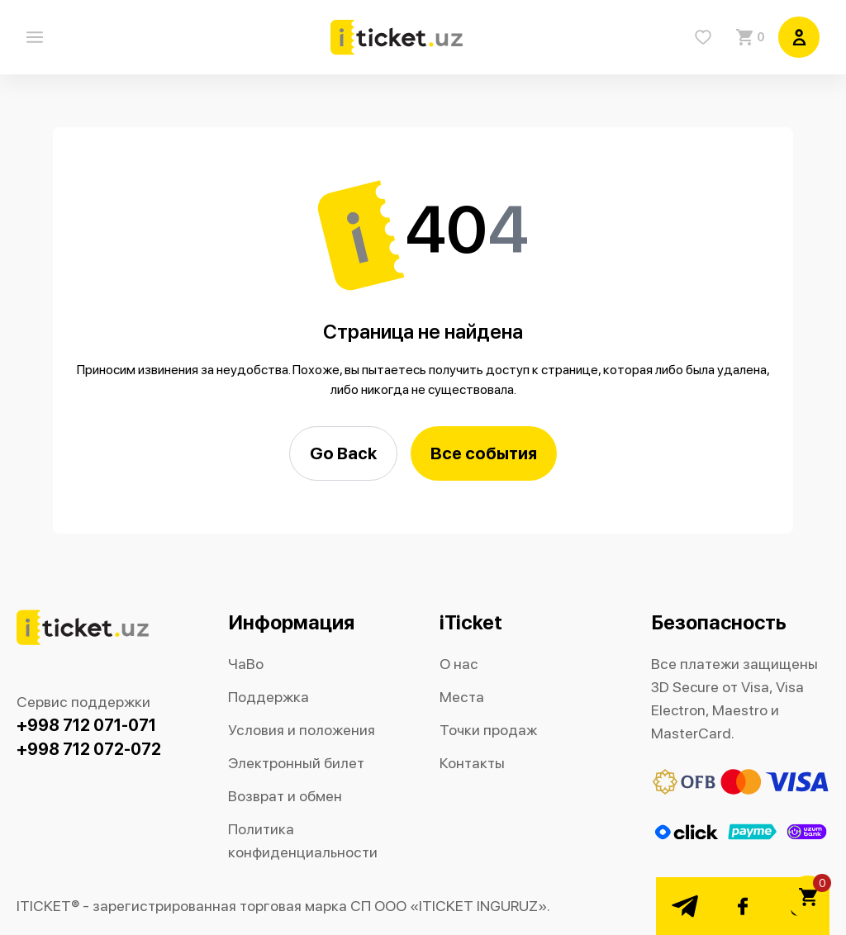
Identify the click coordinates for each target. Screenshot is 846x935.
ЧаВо (246, 663)
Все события (483, 453)
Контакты (472, 762)
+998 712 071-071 (86, 725)
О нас (459, 663)
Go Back (343, 453)
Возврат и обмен (285, 795)
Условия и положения (301, 729)
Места (462, 696)
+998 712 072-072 (89, 749)
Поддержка (268, 696)
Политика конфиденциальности (303, 840)
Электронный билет (296, 762)
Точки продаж (488, 729)
